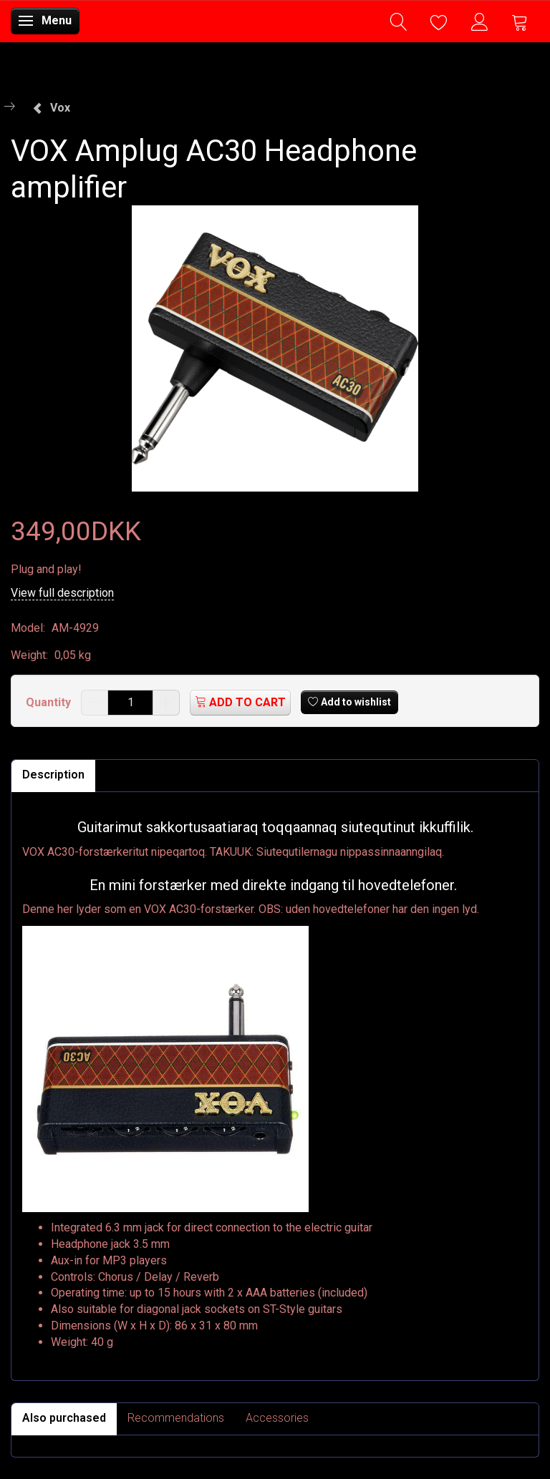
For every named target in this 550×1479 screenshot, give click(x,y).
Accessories (277, 1418)
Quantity (50, 702)
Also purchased (64, 1418)
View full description (62, 593)
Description (53, 774)
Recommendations (175, 1418)
